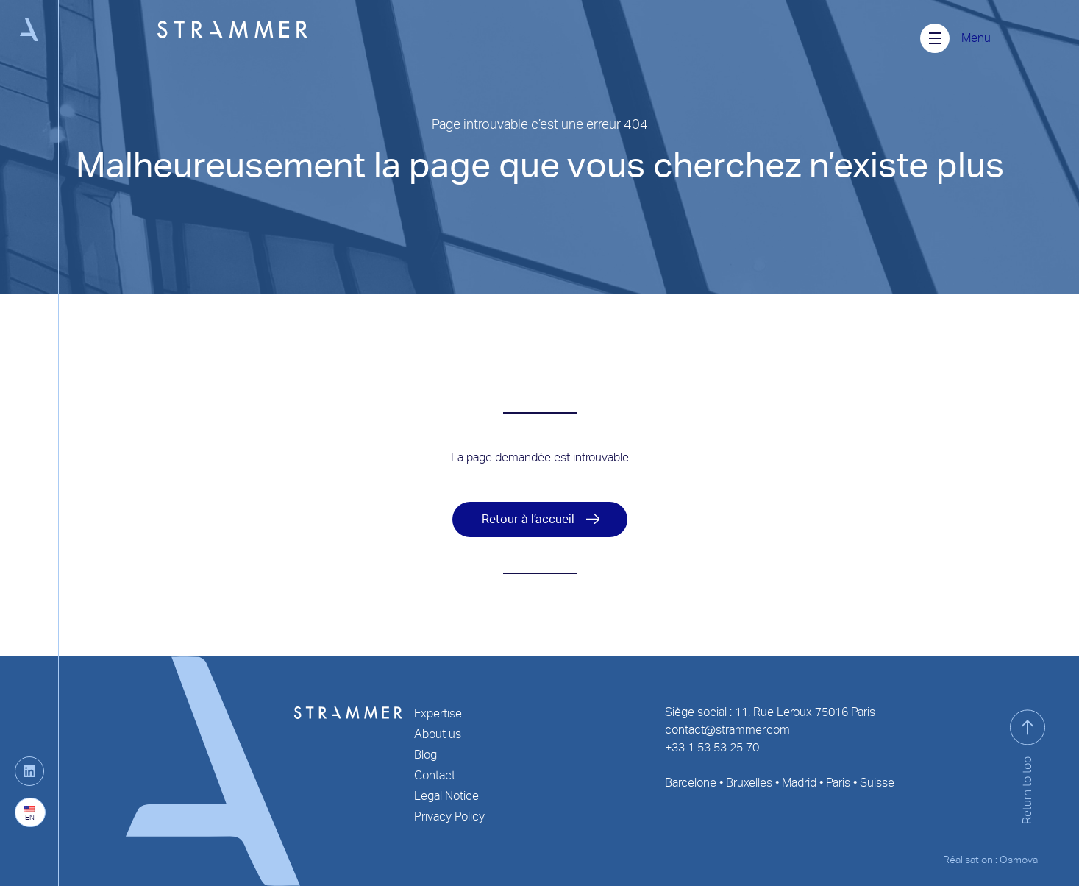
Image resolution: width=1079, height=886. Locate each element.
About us (437, 734)
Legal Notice (446, 796)
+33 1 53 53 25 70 (712, 747)
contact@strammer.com (727, 730)
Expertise (438, 713)
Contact (434, 775)
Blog (425, 755)
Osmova (1019, 859)
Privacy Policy (449, 816)
